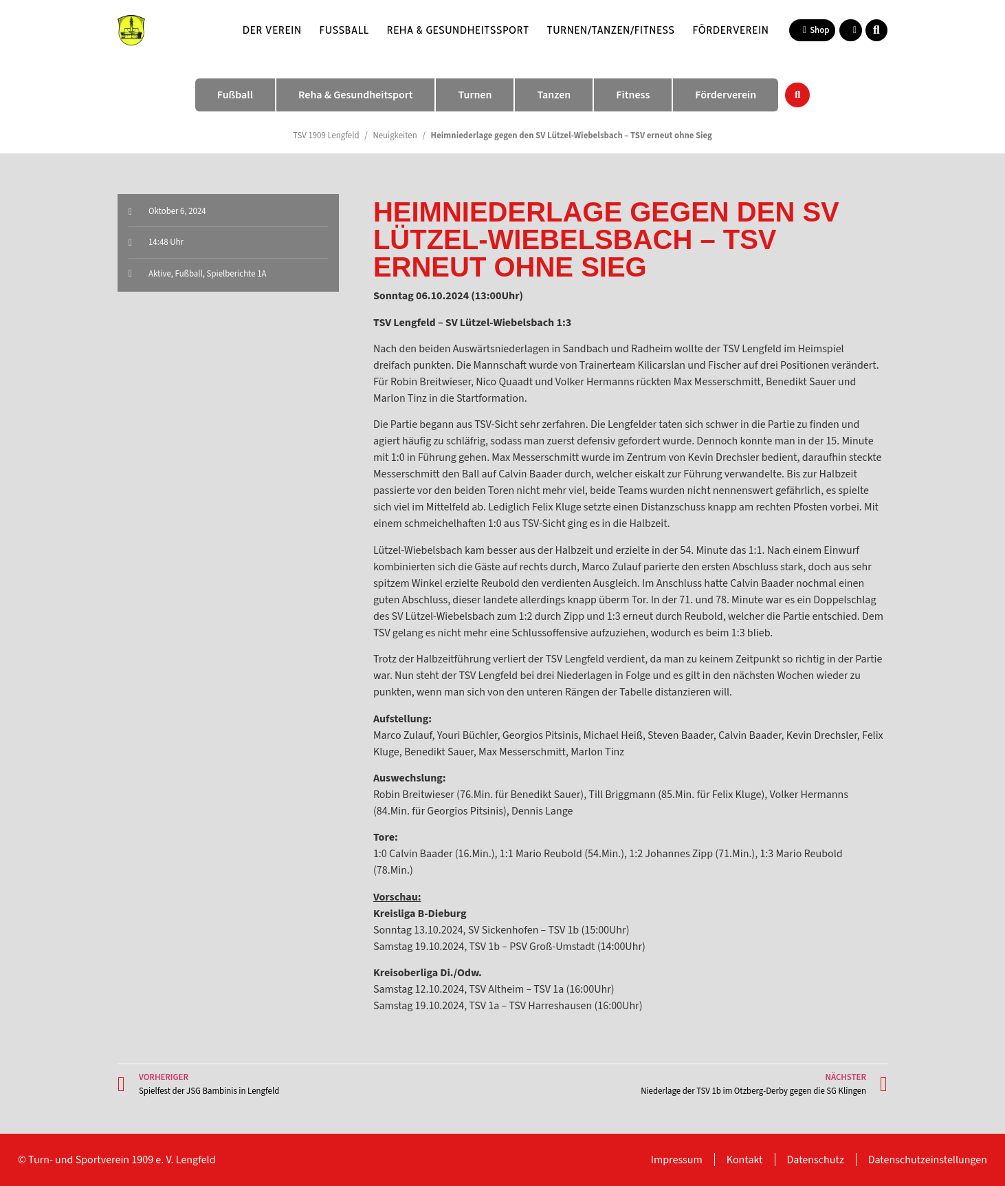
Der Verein (272, 29)
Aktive (159, 274)
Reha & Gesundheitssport (458, 29)
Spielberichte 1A (237, 274)
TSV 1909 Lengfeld (326, 135)
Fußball (344, 29)
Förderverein (731, 29)
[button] (876, 30)
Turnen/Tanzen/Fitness (611, 29)
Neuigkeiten (395, 135)
